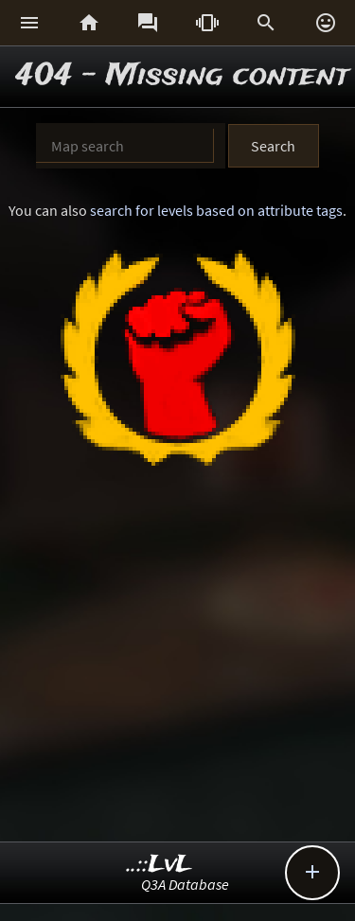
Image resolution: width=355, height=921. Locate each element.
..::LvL (159, 864)
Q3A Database (185, 884)
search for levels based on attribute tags (216, 210)
